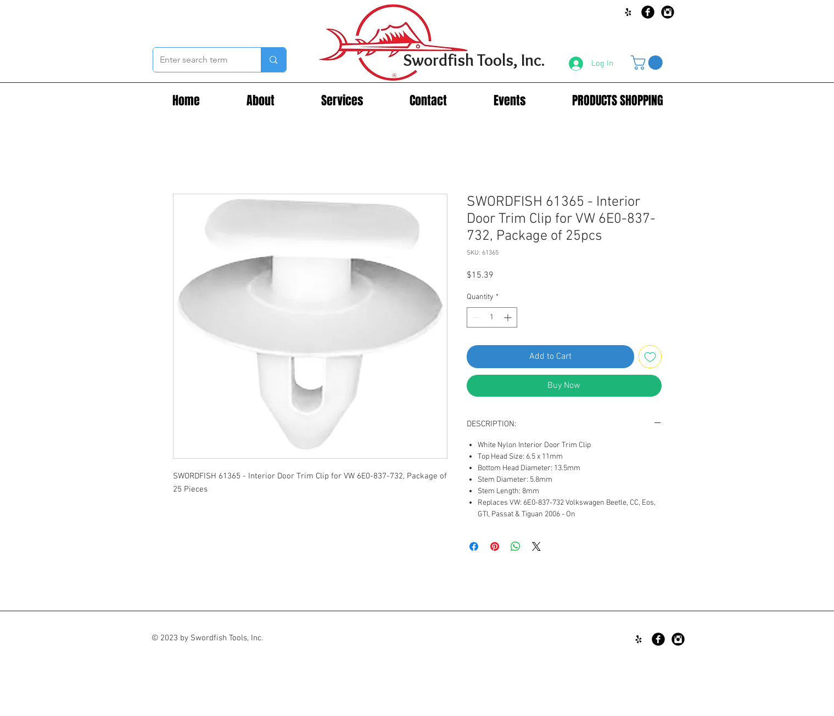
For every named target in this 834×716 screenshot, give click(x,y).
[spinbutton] (492, 317)
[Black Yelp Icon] (628, 12)
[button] (648, 62)
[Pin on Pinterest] (494, 546)
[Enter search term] (199, 60)
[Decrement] (475, 317)
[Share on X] (536, 546)
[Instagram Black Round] (667, 12)
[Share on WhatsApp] (515, 546)
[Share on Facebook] (473, 546)
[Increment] (509, 317)
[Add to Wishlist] (650, 356)
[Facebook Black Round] (647, 12)
